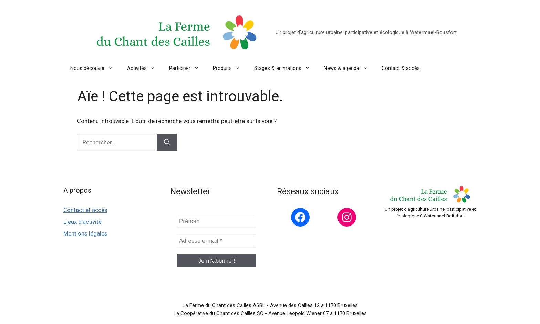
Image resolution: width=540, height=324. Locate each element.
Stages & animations (285, 68)
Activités (144, 68)
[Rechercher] (167, 142)
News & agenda (349, 68)
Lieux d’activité (82, 221)
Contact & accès (401, 68)
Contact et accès (85, 210)
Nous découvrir (95, 68)
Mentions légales (85, 233)
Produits (230, 68)
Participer (187, 68)
